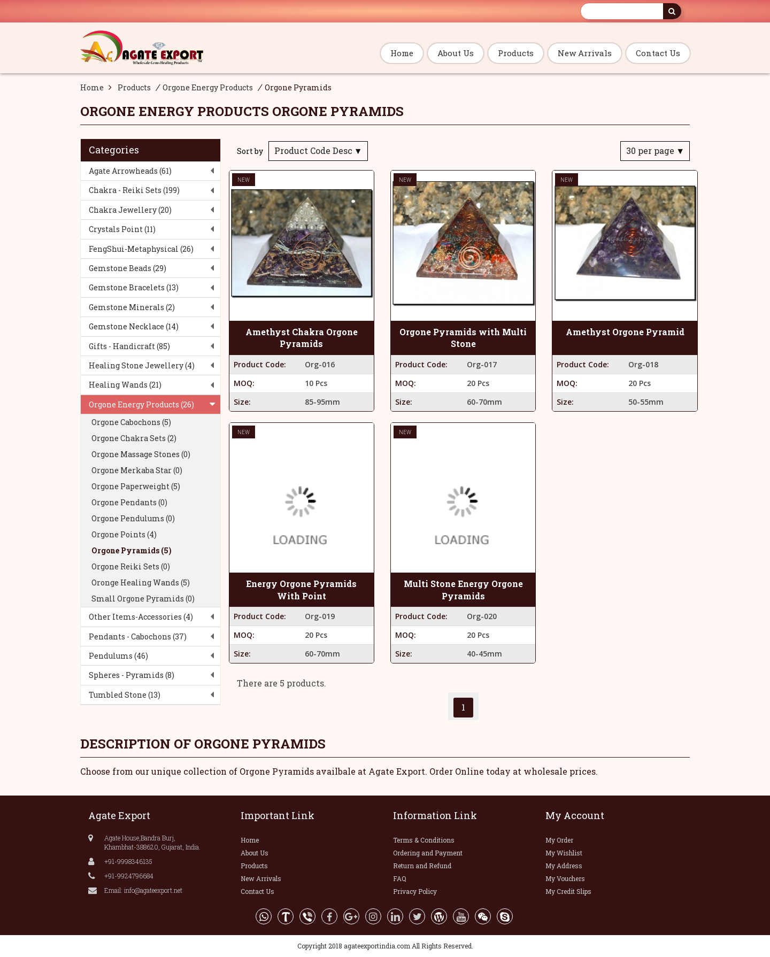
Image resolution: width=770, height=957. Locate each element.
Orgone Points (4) (124, 534)
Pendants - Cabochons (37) (138, 636)
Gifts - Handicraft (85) (129, 346)
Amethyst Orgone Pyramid (625, 331)
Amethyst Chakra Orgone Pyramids (301, 338)
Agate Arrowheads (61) (130, 171)
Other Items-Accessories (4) (141, 617)
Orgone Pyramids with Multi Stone (463, 338)
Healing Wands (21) (125, 385)
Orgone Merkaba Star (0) (136, 470)
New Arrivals (585, 53)
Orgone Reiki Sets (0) (130, 566)
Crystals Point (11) (122, 229)
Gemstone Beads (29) (127, 268)
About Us (455, 53)
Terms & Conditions (424, 840)
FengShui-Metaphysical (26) (141, 249)
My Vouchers (565, 878)
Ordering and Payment (428, 852)
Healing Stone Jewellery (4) (142, 365)
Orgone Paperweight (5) (135, 486)
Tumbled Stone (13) (124, 695)
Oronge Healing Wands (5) (140, 582)
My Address (563, 865)
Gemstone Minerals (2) (132, 307)
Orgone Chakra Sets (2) (133, 438)
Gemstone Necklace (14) (134, 326)
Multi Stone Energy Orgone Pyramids (463, 589)
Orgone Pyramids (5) (131, 550)
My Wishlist (563, 852)
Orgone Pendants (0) (129, 502)
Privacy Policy (415, 891)
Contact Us (658, 53)
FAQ (399, 878)
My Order (559, 840)
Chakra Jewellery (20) (130, 210)
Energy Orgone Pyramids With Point (301, 589)
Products (516, 53)
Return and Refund (422, 865)
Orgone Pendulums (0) (133, 518)
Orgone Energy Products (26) (141, 404)
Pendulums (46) (118, 656)
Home (401, 53)
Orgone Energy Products (208, 87)
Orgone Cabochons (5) (131, 422)
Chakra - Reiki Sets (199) (134, 190)
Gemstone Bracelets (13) (134, 287)
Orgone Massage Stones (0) (140, 454)
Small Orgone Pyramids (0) (143, 598)
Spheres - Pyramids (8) (131, 675)
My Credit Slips (568, 891)
